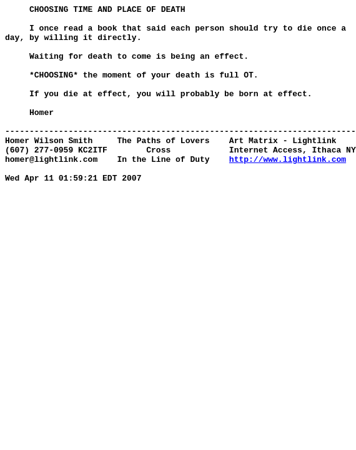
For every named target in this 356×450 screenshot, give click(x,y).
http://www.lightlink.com (287, 190)
